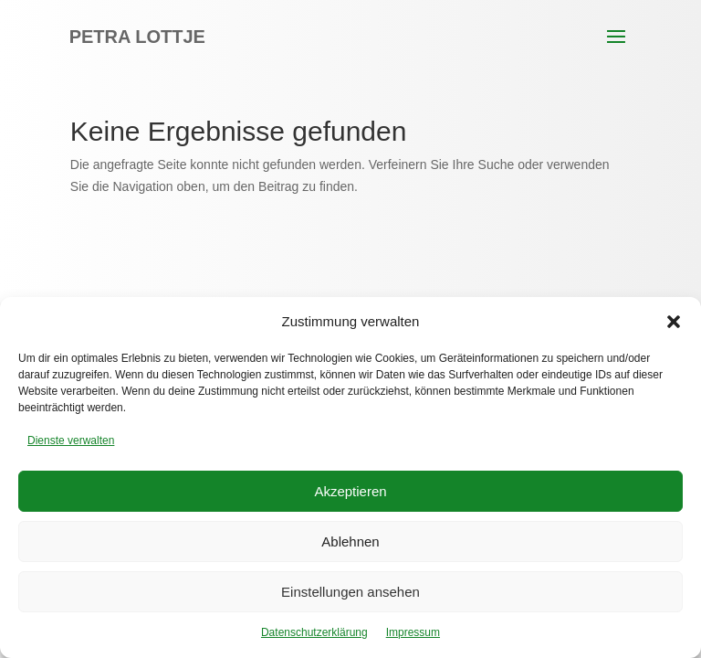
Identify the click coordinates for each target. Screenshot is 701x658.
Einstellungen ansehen (350, 592)
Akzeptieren (350, 491)
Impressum (413, 632)
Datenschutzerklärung (314, 632)
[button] (673, 322)
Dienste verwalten (70, 440)
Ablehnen (350, 541)
